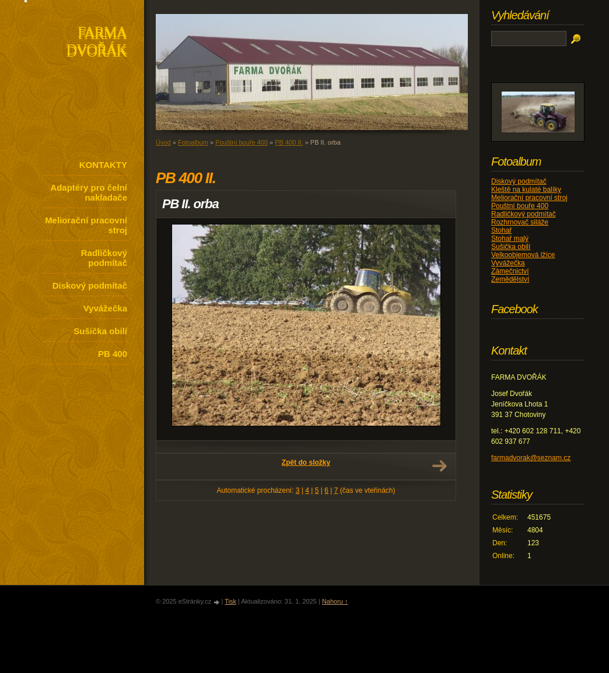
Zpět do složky (306, 462)
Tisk (230, 601)
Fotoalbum (193, 142)
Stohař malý (509, 238)
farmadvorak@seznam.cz (530, 458)
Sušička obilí (100, 331)
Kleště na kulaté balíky (526, 189)
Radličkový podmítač (104, 258)
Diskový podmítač (89, 285)
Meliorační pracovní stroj (86, 225)
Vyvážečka (105, 308)
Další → (439, 466)
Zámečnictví (510, 271)
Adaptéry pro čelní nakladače (88, 192)
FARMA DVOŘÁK (96, 43)
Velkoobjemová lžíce (523, 255)
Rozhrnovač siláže (519, 222)
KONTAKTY (103, 165)
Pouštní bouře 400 (241, 142)
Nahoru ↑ (335, 601)
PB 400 (112, 354)
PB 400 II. (289, 142)
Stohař (501, 230)
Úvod (163, 142)
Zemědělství (510, 279)
